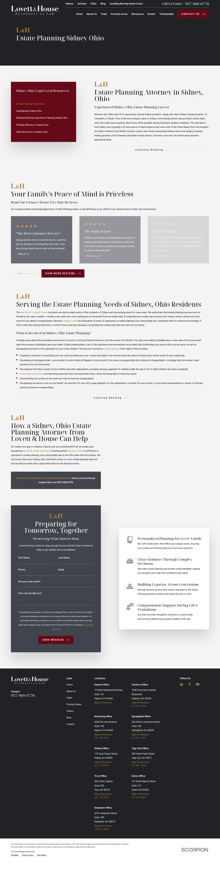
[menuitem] (43, 103)
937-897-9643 (139, 722)
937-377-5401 (139, 754)
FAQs (93, 3)
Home (69, 700)
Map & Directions (103, 718)
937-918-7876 (101, 754)
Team (69, 713)
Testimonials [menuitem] (166, 14)
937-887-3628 (139, 781)
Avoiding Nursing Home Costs (126, 3)
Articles (82, 3)
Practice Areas (73, 720)
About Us (71, 707)
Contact (70, 740)
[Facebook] (189, 700)
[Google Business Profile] (181, 700)
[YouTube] (197, 700)
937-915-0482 (139, 813)
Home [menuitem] (79, 14)
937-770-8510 (101, 781)
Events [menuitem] (151, 14)
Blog (103, 3)
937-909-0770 (197, 4)
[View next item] (38, 273)
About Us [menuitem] (92, 14)
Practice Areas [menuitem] (119, 14)
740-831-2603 (101, 845)
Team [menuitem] (104, 14)
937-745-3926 (101, 813)
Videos (69, 3)
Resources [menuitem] (138, 14)
